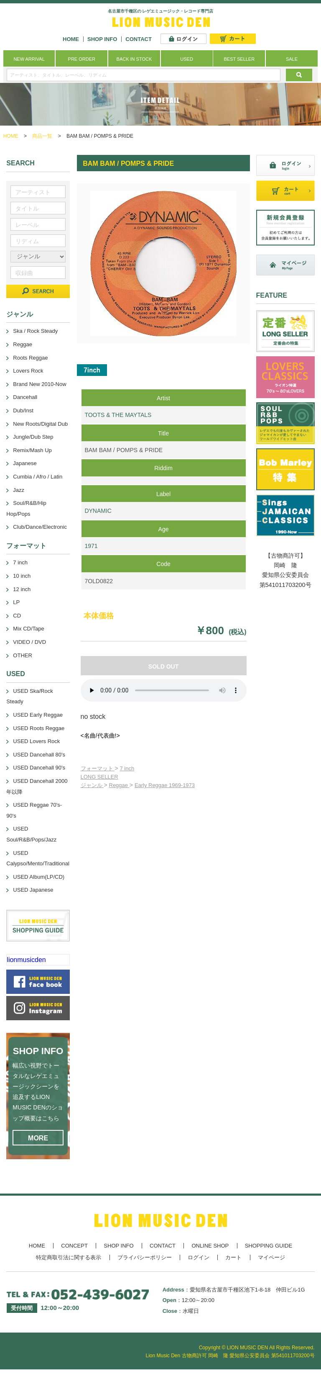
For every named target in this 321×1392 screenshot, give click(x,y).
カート (233, 1257)
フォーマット (98, 768)
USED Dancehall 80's (39, 754)
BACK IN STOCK (134, 59)
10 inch (22, 576)
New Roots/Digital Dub (40, 424)
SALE (292, 59)
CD (17, 615)
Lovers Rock (28, 371)
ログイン (198, 1257)
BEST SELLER (239, 59)
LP (16, 602)
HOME (71, 39)
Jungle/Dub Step (33, 437)
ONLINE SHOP (210, 1245)
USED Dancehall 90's (39, 767)
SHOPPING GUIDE (268, 1245)
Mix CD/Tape (28, 628)
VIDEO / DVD (29, 642)
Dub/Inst (23, 410)
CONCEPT (74, 1245)
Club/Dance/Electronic (40, 527)
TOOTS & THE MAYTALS (117, 415)
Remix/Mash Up (32, 450)
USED (186, 59)
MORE (38, 1138)
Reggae (119, 785)
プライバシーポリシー (144, 1257)
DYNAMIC (98, 510)
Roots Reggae (30, 358)
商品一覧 (42, 136)
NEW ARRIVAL (28, 59)
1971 (90, 546)
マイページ (271, 1257)
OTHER (22, 655)
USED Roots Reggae (38, 728)
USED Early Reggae (38, 715)
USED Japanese (33, 890)
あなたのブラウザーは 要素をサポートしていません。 (164, 690)
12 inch (22, 589)
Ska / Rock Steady (35, 331)
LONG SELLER (99, 777)
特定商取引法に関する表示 (68, 1257)
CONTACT (138, 39)
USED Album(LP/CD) (38, 877)
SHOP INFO (102, 39)
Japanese (24, 463)
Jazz (18, 490)
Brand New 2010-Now (39, 384)
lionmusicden (26, 959)
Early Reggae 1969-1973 (165, 785)
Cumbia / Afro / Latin (37, 476)
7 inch (127, 768)
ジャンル (92, 785)
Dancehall (25, 397)
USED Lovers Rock (36, 741)
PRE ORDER (81, 59)
